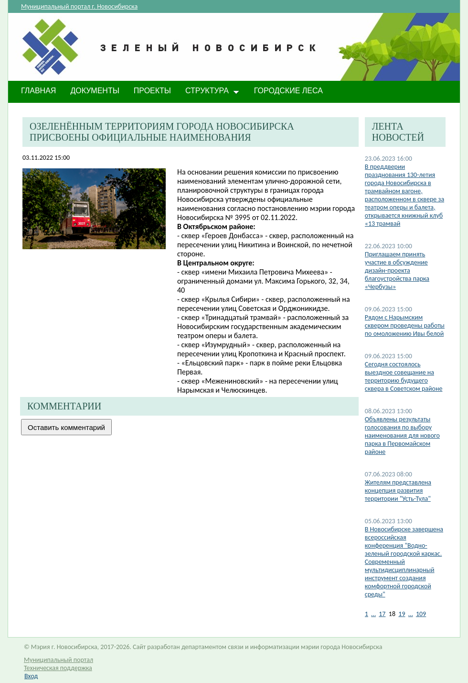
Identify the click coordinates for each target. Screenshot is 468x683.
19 (401, 614)
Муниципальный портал (58, 660)
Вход (31, 676)
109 (421, 614)
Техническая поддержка (58, 668)
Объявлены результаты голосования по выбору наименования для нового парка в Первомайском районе (402, 435)
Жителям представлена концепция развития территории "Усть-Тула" (398, 490)
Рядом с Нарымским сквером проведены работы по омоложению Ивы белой (405, 325)
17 (382, 614)
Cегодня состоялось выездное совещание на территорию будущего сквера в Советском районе (404, 376)
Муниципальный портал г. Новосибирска (79, 6)
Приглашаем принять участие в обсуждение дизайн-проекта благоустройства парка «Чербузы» (397, 270)
